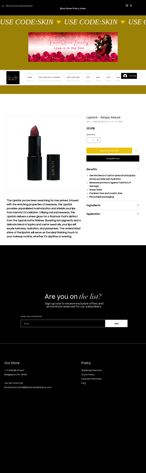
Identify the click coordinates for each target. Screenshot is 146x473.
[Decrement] (89, 140)
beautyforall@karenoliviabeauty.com (31, 387)
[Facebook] (130, 5)
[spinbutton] (93, 140)
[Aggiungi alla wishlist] (136, 151)
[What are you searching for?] (21, 6)
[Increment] (98, 140)
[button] (139, 73)
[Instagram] (126, 5)
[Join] (116, 323)
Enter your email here (31, 316)
